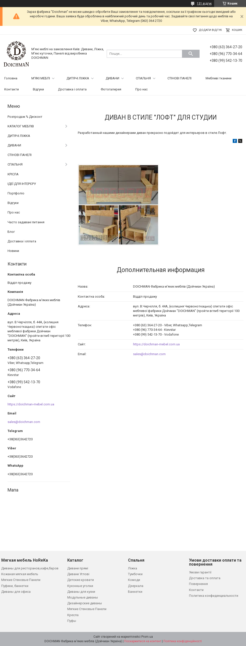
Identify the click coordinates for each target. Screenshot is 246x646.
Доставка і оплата (72, 89)
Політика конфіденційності (182, 641)
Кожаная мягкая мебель (19, 574)
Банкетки (135, 592)
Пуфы (71, 621)
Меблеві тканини (218, 78)
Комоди (134, 580)
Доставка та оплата (204, 578)
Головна (10, 78)
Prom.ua (147, 636)
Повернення (198, 584)
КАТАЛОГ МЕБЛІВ (21, 126)
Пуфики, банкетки (14, 586)
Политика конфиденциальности (213, 596)
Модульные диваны (82, 597)
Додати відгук (210, 30)
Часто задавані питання (26, 222)
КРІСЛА (13, 174)
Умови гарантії (200, 572)
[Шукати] (191, 54)
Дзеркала (135, 586)
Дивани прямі (77, 568)
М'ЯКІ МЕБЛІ (40, 78)
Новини (13, 251)
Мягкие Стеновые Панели (20, 580)
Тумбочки (135, 574)
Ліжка (132, 568)
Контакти (11, 89)
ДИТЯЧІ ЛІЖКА (78, 78)
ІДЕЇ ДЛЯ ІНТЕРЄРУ (22, 184)
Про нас (141, 89)
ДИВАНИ (112, 78)
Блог (11, 232)
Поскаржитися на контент (142, 641)
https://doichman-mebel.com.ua (156, 344)
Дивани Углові (78, 574)
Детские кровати (80, 580)
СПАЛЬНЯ (143, 78)
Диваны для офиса (16, 592)
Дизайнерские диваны (84, 603)
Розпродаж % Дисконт (25, 117)
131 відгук (204, 3)
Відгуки (38, 89)
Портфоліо (16, 193)
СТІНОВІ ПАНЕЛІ (179, 78)
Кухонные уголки (80, 586)
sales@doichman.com (149, 354)
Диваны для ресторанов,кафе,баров (29, 568)
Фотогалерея (111, 89)
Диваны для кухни (81, 592)
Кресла (73, 615)
